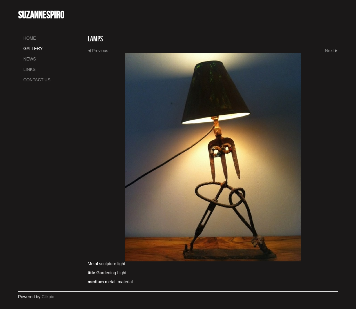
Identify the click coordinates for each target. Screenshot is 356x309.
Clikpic (48, 296)
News (29, 59)
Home (29, 38)
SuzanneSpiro (41, 14)
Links (29, 69)
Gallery (33, 48)
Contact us (36, 80)
